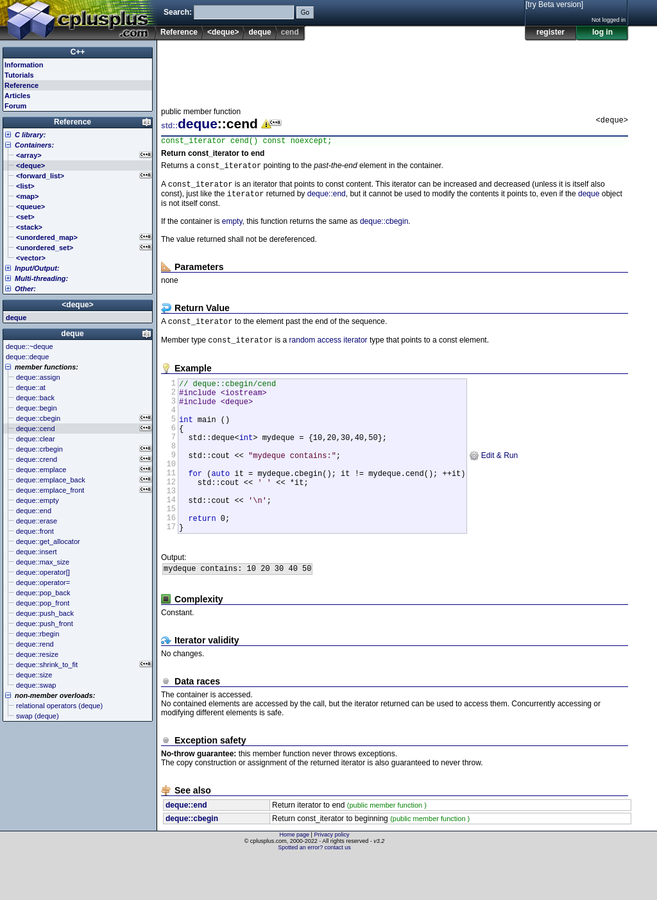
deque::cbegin (384, 227)
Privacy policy (331, 877)
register (550, 32)
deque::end (326, 199)
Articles (17, 95)
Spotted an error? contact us (314, 890)
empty (232, 227)
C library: (30, 135)
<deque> (223, 32)
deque (259, 32)
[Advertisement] (394, 70)
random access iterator (328, 348)
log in (602, 32)
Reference (179, 32)
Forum (15, 106)
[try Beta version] (554, 4)
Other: (25, 289)
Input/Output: (37, 268)
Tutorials (19, 75)
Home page (295, 877)
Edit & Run (493, 480)
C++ (78, 51)
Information (24, 65)
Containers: (34, 145)
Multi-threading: (41, 278)
